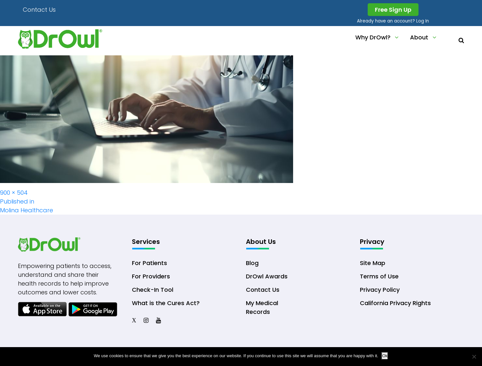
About (419, 37)
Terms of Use (379, 276)
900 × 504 (14, 193)
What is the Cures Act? (166, 303)
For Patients (149, 263)
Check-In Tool (152, 290)
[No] (474, 356)
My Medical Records (262, 307)
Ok (385, 355)
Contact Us (39, 10)
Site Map (372, 263)
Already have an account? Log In (393, 21)
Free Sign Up (393, 10)
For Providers (151, 276)
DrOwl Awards (267, 276)
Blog (252, 263)
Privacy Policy (380, 290)
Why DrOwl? (372, 37)
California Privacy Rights (395, 303)
